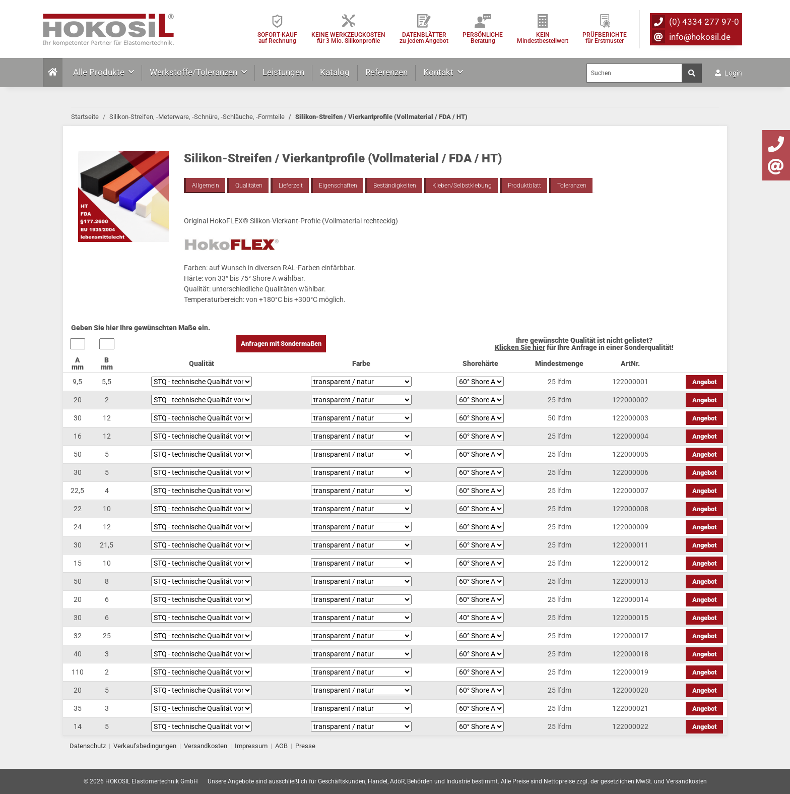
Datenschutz (88, 746)
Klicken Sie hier (520, 347)
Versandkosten (205, 746)
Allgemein (205, 185)
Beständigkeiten (394, 185)
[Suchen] (634, 73)
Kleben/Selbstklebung (462, 185)
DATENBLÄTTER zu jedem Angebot (424, 37)
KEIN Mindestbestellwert (542, 37)
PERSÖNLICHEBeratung (483, 37)
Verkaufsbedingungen (144, 746)
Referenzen (386, 72)
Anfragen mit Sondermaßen (281, 343)
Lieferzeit (291, 185)
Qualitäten (248, 185)
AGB (281, 746)
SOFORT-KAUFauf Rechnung (277, 37)
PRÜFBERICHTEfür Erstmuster (604, 37)
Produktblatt (524, 185)
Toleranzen (571, 185)
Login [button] (728, 73)
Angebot (704, 382)
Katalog (335, 72)
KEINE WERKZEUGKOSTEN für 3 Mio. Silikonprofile (348, 37)
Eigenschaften (338, 185)
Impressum (251, 746)
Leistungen (283, 72)
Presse (305, 746)
